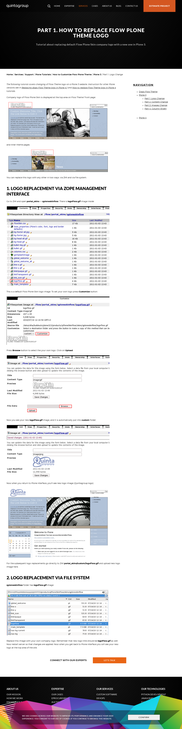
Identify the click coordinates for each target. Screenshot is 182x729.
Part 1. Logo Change (155, 99)
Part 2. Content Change (156, 102)
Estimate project (159, 6)
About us (107, 6)
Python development (153, 694)
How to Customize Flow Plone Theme (72, 75)
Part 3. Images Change (156, 105)
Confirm (144, 717)
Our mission (14, 694)
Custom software (106, 694)
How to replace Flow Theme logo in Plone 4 (94, 88)
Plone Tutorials (43, 75)
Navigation (143, 84)
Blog (118, 6)
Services (83, 6)
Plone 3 (97, 75)
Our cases (57, 694)
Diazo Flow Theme (148, 92)
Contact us (131, 6)
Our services (104, 689)
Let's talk (109, 660)
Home (57, 6)
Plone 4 (142, 118)
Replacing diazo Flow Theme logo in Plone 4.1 (44, 88)
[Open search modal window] (49, 6)
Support (29, 75)
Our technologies (153, 689)
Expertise (69, 6)
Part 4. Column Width (156, 109)
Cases (95, 6)
